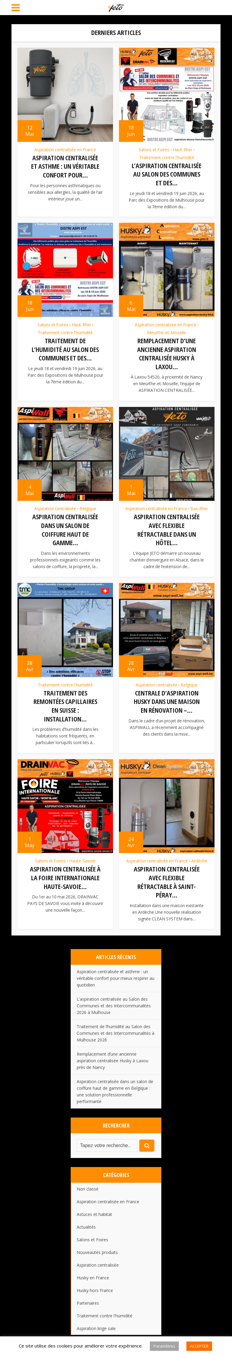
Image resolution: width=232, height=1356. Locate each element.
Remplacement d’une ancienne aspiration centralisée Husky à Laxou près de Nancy (112, 1055)
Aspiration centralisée (55, 507)
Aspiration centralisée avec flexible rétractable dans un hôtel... (167, 527)
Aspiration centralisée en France (65, 150)
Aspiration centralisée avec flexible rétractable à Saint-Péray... (167, 877)
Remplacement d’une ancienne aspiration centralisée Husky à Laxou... (166, 352)
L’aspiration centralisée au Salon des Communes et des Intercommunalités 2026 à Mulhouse (114, 1000)
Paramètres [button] (164, 1346)
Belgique (87, 507)
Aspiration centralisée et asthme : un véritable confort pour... (65, 166)
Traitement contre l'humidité (166, 157)
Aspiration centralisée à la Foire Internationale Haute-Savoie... (65, 873)
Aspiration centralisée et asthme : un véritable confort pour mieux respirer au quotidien (115, 973)
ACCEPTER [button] (199, 1346)
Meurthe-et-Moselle (166, 332)
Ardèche (199, 857)
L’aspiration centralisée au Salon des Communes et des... (166, 174)
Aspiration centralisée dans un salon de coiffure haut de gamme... (65, 527)
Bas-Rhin (199, 507)
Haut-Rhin (182, 150)
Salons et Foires (154, 150)
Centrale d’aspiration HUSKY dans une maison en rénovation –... (167, 698)
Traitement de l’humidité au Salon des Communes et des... (65, 348)
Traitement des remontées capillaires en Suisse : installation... (65, 702)
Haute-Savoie (82, 857)
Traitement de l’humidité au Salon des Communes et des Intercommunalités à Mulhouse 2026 (115, 1028)
